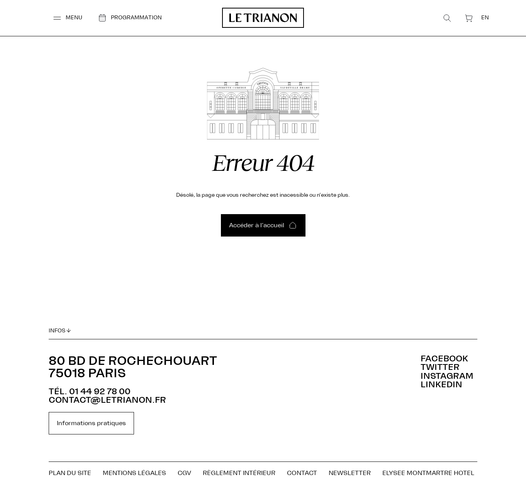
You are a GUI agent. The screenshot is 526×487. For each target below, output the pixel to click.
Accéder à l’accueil (256, 228)
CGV (184, 474)
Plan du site (70, 474)
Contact (302, 474)
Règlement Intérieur (239, 474)
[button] (63, 17)
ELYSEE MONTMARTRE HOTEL (428, 474)
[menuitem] (489, 17)
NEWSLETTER (350, 474)
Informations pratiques (91, 423)
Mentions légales (134, 474)
